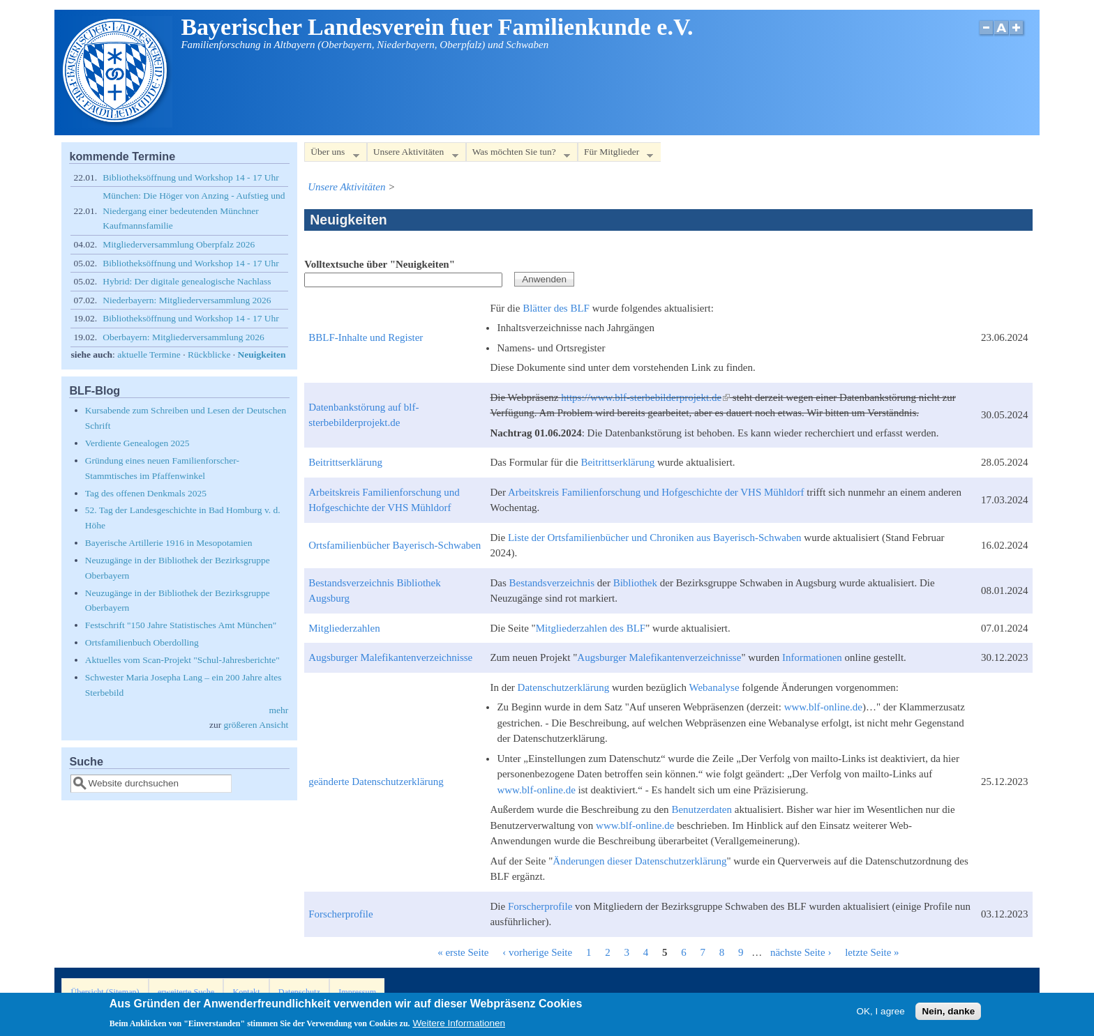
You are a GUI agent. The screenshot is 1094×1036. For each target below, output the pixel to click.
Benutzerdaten (701, 809)
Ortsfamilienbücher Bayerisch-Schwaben (394, 545)
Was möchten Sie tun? (518, 154)
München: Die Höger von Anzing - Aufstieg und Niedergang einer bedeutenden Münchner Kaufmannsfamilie (194, 210)
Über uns (331, 154)
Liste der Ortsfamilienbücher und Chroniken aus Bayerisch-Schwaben (655, 537)
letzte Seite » (872, 952)
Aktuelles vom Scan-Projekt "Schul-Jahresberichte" (182, 660)
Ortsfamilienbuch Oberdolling (142, 642)
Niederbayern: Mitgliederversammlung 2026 (187, 300)
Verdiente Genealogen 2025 (137, 443)
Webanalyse (714, 687)
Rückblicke (209, 354)
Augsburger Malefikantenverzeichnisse (390, 657)
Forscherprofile (340, 914)
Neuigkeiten (262, 354)
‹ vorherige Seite (537, 952)
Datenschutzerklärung (564, 687)
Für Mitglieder (615, 154)
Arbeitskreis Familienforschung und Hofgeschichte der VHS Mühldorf (656, 492)
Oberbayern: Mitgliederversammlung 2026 (183, 337)
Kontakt (246, 992)
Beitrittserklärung (345, 462)
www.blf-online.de (823, 707)
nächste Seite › (800, 952)
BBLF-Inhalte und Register (365, 337)
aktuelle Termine (149, 354)
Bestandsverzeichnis (551, 582)
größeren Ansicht (256, 724)
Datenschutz (299, 992)
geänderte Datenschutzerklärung (376, 781)
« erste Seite (462, 952)
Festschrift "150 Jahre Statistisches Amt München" (181, 625)
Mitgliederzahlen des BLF (590, 628)
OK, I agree (881, 1013)
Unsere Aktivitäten (412, 154)
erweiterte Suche (186, 992)
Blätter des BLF (556, 308)
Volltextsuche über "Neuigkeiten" (379, 264)
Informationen (812, 657)
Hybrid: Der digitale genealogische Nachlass (187, 281)
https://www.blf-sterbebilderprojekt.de (645, 397)
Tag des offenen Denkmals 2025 (146, 493)
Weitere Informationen (458, 1026)
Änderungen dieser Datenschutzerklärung (639, 861)
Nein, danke (948, 1013)
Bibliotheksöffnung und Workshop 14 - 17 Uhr (191, 177)
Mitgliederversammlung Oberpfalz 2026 (179, 244)
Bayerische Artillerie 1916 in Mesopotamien (169, 543)
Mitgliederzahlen (344, 628)
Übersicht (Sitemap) (105, 992)
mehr (278, 710)
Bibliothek (635, 582)
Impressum (357, 992)
